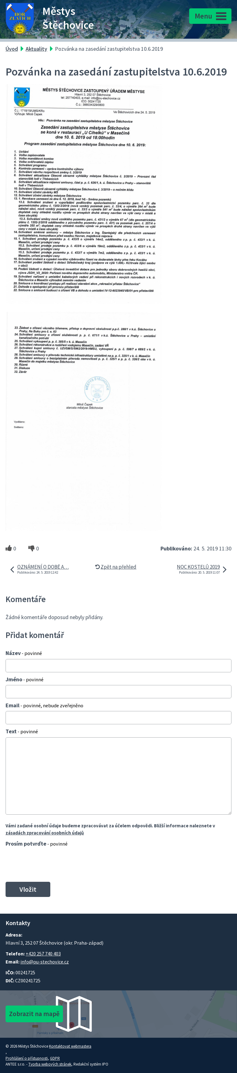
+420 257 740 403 (43, 953)
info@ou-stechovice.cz (44, 962)
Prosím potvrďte (37, 843)
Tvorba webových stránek (49, 1064)
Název (24, 653)
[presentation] (50, 864)
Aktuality (36, 48)
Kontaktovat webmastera (70, 1046)
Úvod (12, 48)
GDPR (55, 1058)
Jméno (25, 679)
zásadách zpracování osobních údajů (45, 833)
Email (44, 705)
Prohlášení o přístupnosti (27, 1058)
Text (22, 731)
